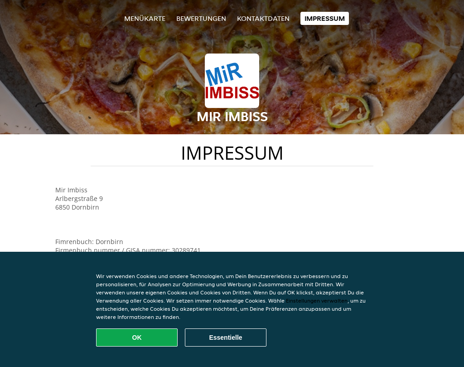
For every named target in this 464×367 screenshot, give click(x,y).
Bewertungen (201, 18)
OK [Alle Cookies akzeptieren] (137, 337)
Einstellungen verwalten (317, 300)
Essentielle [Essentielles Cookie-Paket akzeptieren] (225, 337)
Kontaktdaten (263, 18)
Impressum (324, 18)
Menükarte (144, 18)
